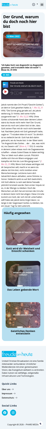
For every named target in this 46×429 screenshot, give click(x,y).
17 (28, 146)
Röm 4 (23, 146)
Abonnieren (31, 97)
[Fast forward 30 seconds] (21, 93)
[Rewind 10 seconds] (11, 93)
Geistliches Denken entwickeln (23, 332)
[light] (40, 423)
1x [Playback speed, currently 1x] (16, 93)
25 (9, 164)
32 (27, 116)
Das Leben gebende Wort (23, 289)
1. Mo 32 (36, 107)
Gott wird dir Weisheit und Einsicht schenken (23, 250)
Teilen (41, 97)
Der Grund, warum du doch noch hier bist (21, 21)
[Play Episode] (5, 91)
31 (42, 107)
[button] (42, 4)
